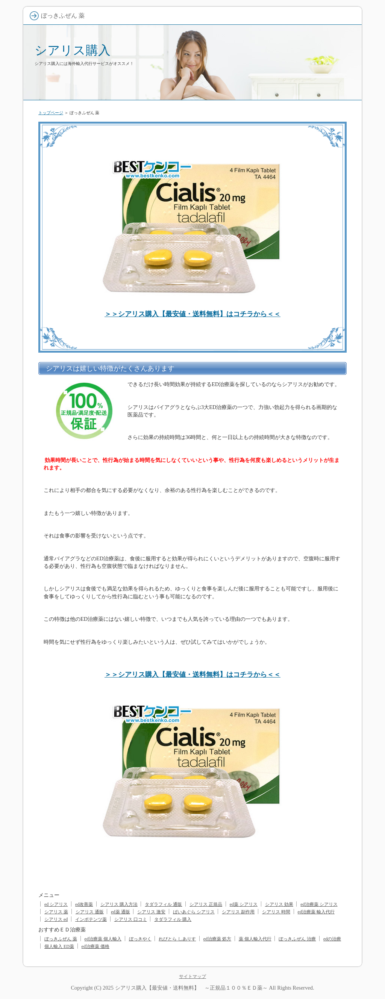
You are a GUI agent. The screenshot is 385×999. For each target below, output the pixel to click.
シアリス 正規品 (205, 904)
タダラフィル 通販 (163, 904)
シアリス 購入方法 (119, 904)
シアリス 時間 (276, 911)
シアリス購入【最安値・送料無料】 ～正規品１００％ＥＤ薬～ (191, 988)
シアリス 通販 (90, 911)
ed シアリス (56, 904)
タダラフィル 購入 (172, 919)
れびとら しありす (177, 939)
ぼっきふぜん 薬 (60, 939)
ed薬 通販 (120, 911)
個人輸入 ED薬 (59, 946)
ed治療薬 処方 (217, 939)
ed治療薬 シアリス (318, 904)
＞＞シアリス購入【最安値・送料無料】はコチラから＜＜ (192, 314)
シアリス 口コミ (130, 919)
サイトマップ (192, 976)
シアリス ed (56, 919)
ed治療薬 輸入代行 (316, 911)
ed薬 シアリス (244, 904)
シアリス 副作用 (238, 911)
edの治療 (332, 939)
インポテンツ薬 (91, 919)
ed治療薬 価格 (95, 946)
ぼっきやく (140, 939)
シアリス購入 (73, 50)
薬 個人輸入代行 (255, 939)
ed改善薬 (84, 904)
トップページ (50, 112)
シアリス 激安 (151, 911)
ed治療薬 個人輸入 (103, 939)
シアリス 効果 (279, 904)
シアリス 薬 (56, 911)
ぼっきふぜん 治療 (297, 939)
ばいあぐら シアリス (194, 911)
